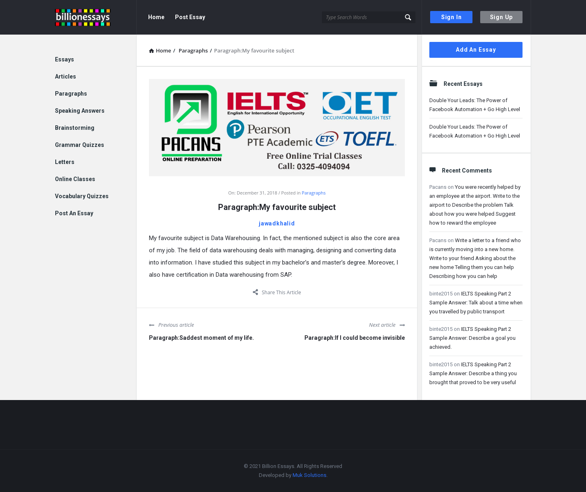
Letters (64, 162)
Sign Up (501, 17)
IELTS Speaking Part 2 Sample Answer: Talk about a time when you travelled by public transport (476, 303)
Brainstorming (74, 128)
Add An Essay (476, 49)
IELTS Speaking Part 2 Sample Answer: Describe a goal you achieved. (472, 338)
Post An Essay (74, 213)
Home (156, 17)
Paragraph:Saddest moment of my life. (201, 338)
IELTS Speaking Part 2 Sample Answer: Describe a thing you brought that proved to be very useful (473, 373)
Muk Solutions (309, 475)
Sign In (451, 17)
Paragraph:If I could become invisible (354, 338)
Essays (64, 59)
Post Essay (190, 17)
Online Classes (75, 179)
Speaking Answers (80, 110)
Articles (65, 76)
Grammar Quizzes (79, 145)
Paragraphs (314, 193)
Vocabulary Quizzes (82, 196)
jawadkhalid (277, 223)
